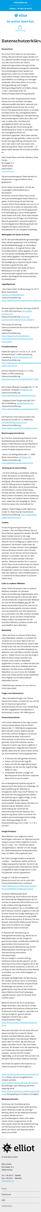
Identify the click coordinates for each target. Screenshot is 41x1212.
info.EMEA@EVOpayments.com (14, 422)
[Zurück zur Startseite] (20, 15)
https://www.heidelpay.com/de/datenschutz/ (20, 409)
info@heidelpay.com (25, 403)
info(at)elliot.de (20, 2)
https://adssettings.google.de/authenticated (20, 1083)
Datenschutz (7, 1206)
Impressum (6, 1194)
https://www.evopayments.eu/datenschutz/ (19, 428)
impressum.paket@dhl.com (13, 295)
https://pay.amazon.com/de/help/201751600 (20, 379)
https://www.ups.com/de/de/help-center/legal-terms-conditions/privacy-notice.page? (17, 339)
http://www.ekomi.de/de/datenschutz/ (17, 463)
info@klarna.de (26, 390)
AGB (3, 1200)
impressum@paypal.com (22, 357)
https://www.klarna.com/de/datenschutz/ (19, 395)
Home (4, 1188)
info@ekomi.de (25, 457)
